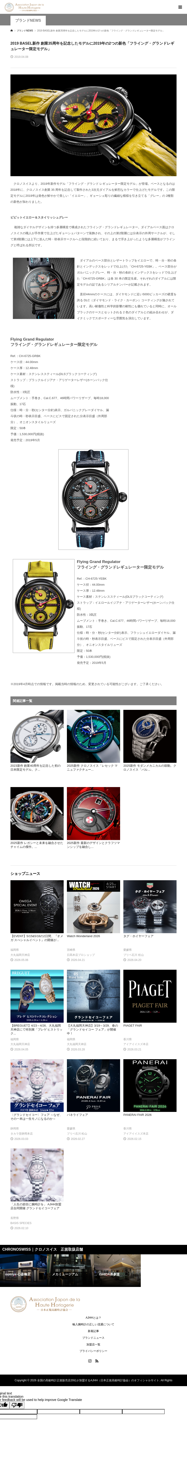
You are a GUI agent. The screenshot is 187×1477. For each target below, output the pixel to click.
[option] (23, 1270)
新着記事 (93, 1331)
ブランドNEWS (28, 20)
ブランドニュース (93, 1337)
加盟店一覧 (93, 1344)
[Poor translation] (17, 1405)
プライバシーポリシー (93, 1351)
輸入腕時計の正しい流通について (93, 1324)
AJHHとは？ (93, 1317)
